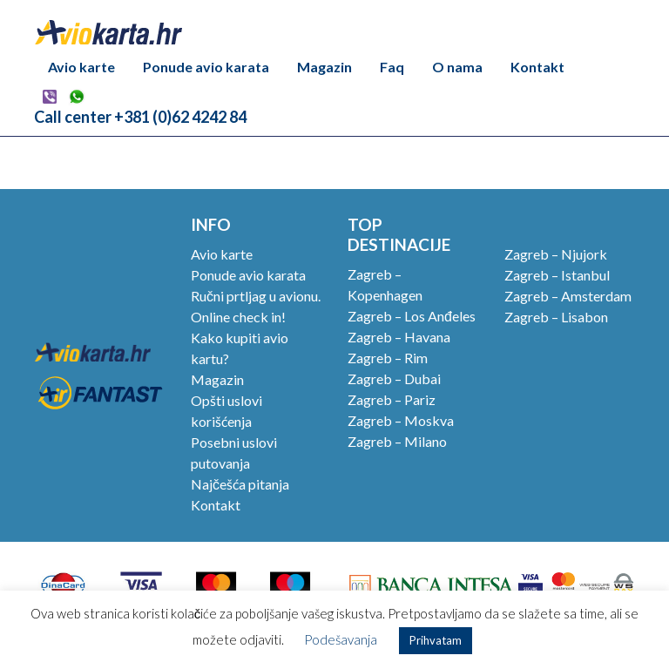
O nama (457, 66)
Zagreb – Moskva (401, 420)
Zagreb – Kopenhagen (385, 284)
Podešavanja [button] (340, 639)
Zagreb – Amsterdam (568, 295)
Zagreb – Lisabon (556, 316)
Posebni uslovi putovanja (234, 452)
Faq (392, 66)
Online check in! (238, 316)
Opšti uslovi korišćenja (226, 410)
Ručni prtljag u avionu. (256, 295)
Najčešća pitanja (240, 484)
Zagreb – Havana (399, 336)
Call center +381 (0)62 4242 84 (140, 116)
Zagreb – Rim (388, 357)
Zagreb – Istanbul (557, 275)
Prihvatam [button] (435, 640)
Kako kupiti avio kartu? (239, 348)
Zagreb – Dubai (394, 378)
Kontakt (537, 66)
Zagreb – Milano (397, 441)
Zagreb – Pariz (392, 399)
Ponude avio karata (206, 66)
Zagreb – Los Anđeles (412, 315)
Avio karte (81, 66)
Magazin (324, 66)
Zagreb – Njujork (555, 254)
